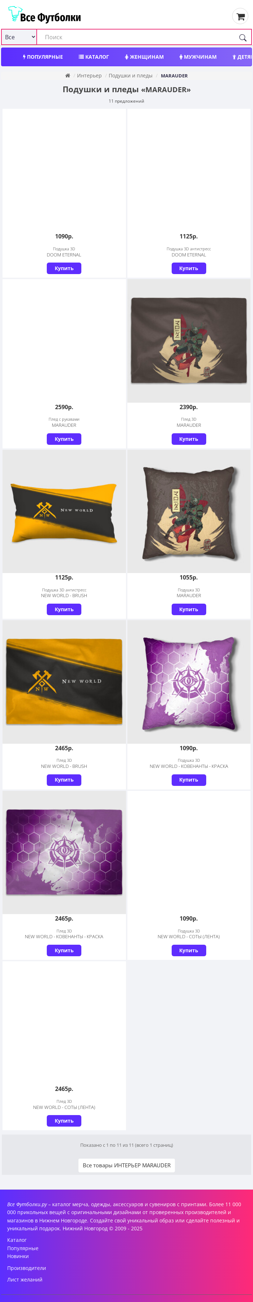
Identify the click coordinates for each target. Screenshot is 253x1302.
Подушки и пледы (131, 75)
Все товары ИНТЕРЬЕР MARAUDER (127, 1165)
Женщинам (144, 56)
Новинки (18, 1256)
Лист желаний (24, 1279)
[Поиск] (243, 37)
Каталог (94, 56)
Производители (26, 1268)
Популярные (43, 56)
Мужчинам (198, 56)
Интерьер (89, 75)
